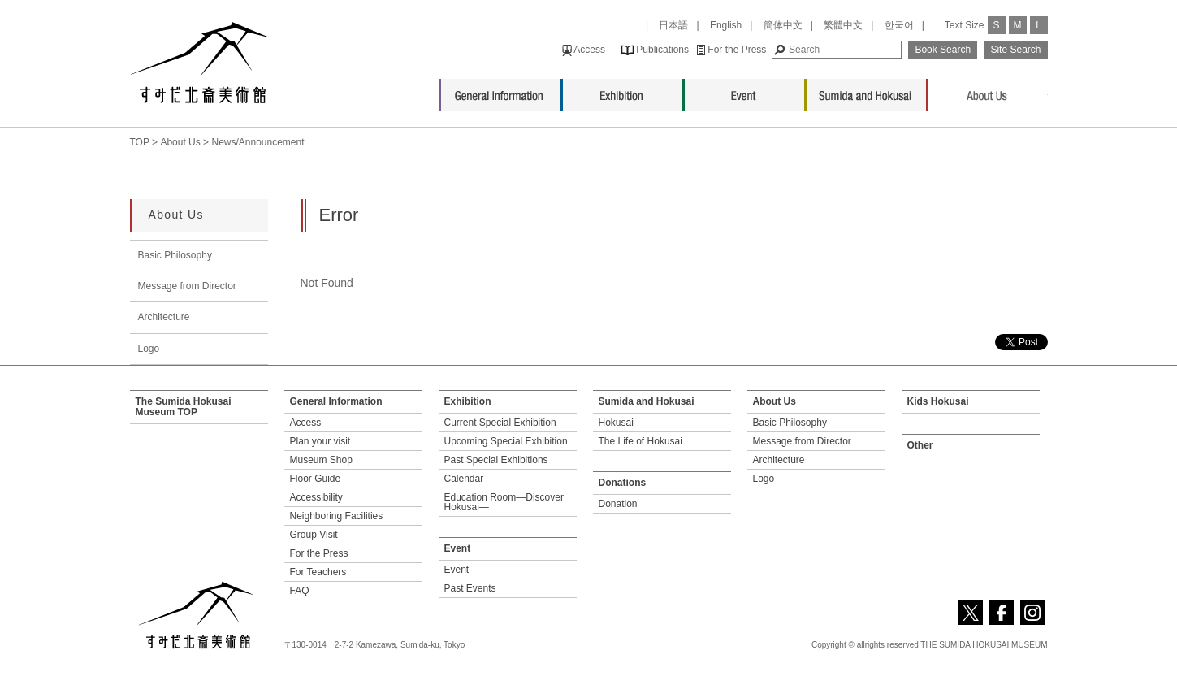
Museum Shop (321, 460)
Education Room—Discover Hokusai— (504, 502)
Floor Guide (315, 478)
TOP (139, 142)
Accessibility (316, 497)
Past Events (470, 588)
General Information (500, 91)
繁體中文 (843, 25)
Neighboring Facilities (336, 516)
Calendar (464, 478)
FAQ (299, 590)
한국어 (899, 25)
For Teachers (318, 572)
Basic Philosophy (175, 255)
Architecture (164, 317)
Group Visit (314, 534)
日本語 (673, 25)
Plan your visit (320, 441)
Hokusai (616, 422)
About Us (988, 91)
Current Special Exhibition (500, 422)
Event (744, 91)
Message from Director (187, 286)
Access (583, 49)
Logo (149, 348)
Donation (618, 503)
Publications (655, 49)
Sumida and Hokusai (866, 91)
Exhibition (622, 91)
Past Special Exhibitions (496, 460)
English (726, 25)
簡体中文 (783, 25)
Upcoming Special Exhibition (506, 441)
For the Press (731, 49)
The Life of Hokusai (640, 441)
